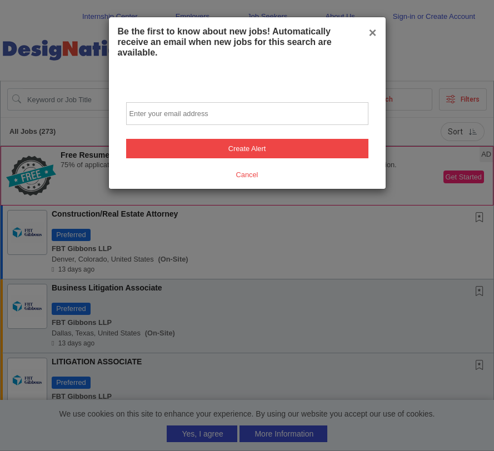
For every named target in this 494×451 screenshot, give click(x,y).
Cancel (247, 175)
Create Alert (247, 148)
